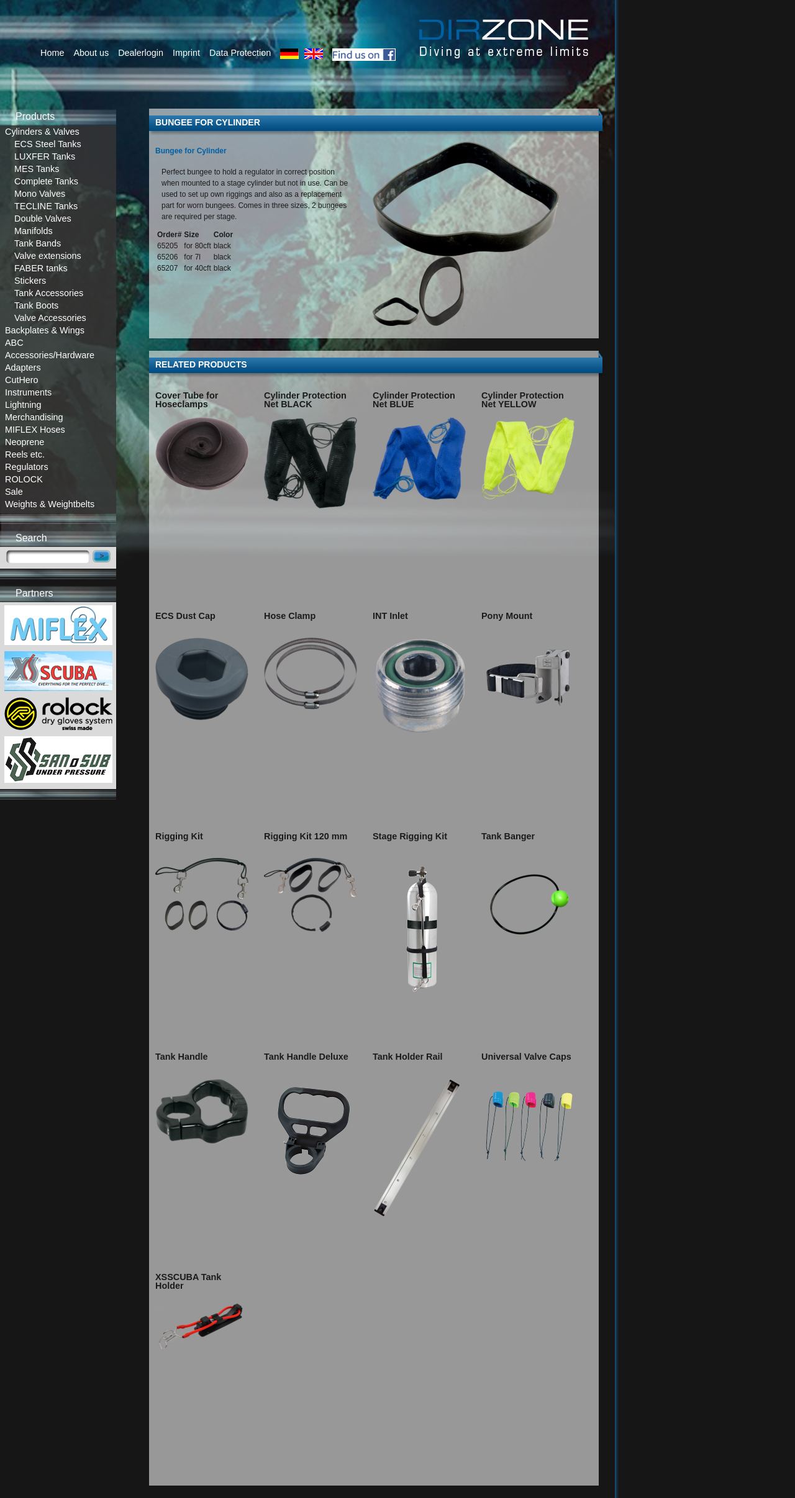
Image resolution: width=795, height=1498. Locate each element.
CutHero (22, 380)
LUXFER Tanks (44, 156)
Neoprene (24, 442)
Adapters (23, 367)
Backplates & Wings (44, 330)
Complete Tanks (46, 181)
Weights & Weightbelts (49, 504)
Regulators (26, 467)
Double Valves (42, 218)
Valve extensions (47, 256)
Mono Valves (39, 194)
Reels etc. (25, 454)
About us (91, 53)
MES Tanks (37, 169)
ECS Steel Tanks (47, 144)
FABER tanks (41, 268)
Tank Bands (37, 243)
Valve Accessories (50, 318)
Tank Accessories (48, 293)
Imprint (186, 53)
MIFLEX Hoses (35, 430)
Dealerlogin (140, 53)
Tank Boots (36, 305)
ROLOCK (24, 479)
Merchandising (34, 417)
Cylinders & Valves (42, 132)
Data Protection (240, 53)
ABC (14, 343)
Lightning (23, 405)
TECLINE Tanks (46, 206)
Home (52, 53)
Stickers (30, 281)
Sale (14, 492)
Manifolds (33, 231)
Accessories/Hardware (49, 355)
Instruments (28, 392)
